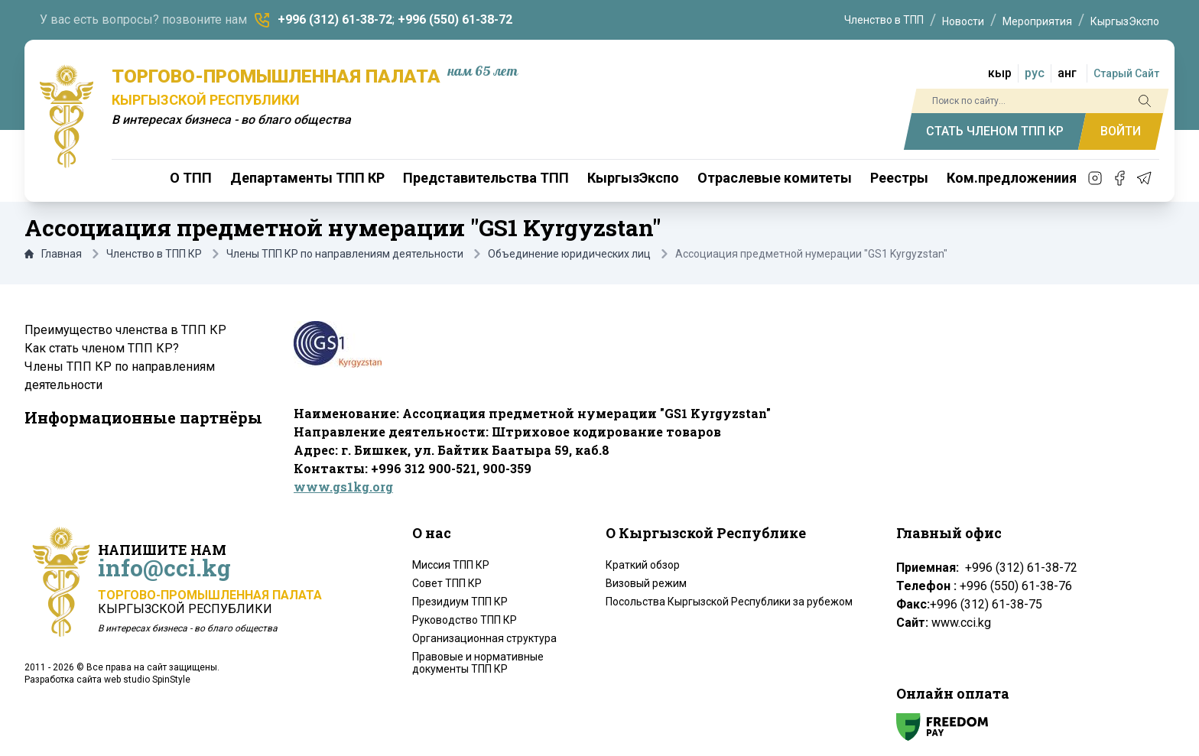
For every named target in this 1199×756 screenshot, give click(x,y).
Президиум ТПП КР (460, 601)
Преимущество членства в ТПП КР (125, 330)
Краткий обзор (643, 565)
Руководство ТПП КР (464, 620)
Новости (963, 21)
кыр (1000, 73)
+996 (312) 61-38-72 (335, 19)
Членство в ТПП (884, 20)
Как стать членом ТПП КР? (101, 348)
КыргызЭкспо (1124, 21)
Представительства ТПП (486, 178)
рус (1035, 73)
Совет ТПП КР (447, 583)
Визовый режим (646, 583)
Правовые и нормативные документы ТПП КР (478, 663)
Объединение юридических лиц (569, 254)
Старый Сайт (1126, 73)
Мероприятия (1037, 21)
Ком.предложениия (1012, 178)
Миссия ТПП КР (450, 565)
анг (1067, 73)
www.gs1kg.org (343, 487)
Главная (53, 254)
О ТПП (191, 178)
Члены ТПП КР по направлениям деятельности (344, 254)
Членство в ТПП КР (154, 254)
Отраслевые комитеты (774, 178)
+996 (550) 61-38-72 (455, 19)
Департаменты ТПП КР (307, 178)
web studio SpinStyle (147, 679)
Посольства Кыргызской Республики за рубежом (729, 601)
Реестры (899, 178)
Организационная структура (484, 638)
